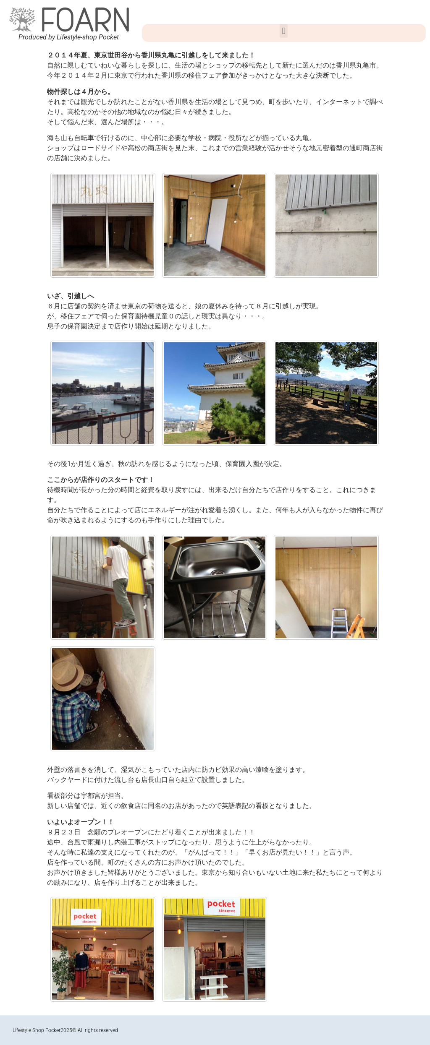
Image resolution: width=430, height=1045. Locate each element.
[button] (284, 31)
